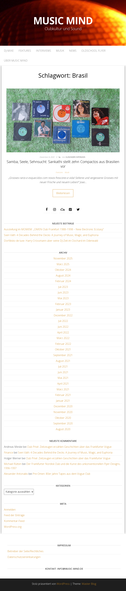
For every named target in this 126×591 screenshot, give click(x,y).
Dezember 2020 (63, 406)
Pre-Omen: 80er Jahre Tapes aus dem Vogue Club (61, 474)
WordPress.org (12, 526)
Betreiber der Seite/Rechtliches (25, 551)
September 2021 (63, 355)
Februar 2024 (63, 281)
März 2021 (63, 389)
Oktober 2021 (63, 349)
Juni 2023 (63, 292)
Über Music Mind (16, 60)
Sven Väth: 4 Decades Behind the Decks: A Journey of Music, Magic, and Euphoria (51, 235)
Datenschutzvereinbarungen (24, 557)
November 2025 (63, 258)
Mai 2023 (63, 298)
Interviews (43, 50)
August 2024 (63, 275)
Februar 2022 (63, 344)
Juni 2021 (63, 372)
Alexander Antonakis (75, 157)
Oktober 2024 (63, 270)
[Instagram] (54, 209)
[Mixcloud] (62, 209)
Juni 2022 (63, 326)
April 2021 (63, 383)
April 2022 (63, 332)
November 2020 (63, 412)
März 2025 (63, 264)
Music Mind (63, 20)
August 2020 (63, 429)
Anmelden (10, 509)
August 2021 (63, 361)
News (72, 50)
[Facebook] (46, 209)
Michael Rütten (12, 464)
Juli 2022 (63, 321)
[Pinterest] (70, 209)
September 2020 (63, 423)
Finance (8, 452)
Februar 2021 (63, 395)
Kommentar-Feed (14, 521)
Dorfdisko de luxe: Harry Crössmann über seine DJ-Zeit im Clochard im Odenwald (51, 240)
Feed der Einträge (14, 515)
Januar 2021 (63, 400)
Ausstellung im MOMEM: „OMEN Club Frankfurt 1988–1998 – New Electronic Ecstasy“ (54, 229)
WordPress (63, 584)
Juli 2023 (63, 287)
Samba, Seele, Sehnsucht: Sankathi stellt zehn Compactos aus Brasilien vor (63, 164)
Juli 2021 (63, 366)
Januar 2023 (63, 309)
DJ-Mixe (9, 50)
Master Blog (89, 584)
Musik (60, 50)
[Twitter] (78, 209)
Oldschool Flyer (93, 50)
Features (25, 50)
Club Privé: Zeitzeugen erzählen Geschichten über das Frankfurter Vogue (69, 447)
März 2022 (63, 338)
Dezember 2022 (63, 315)
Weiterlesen (63, 193)
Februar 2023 (63, 304)
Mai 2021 (63, 378)
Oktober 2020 (63, 418)
